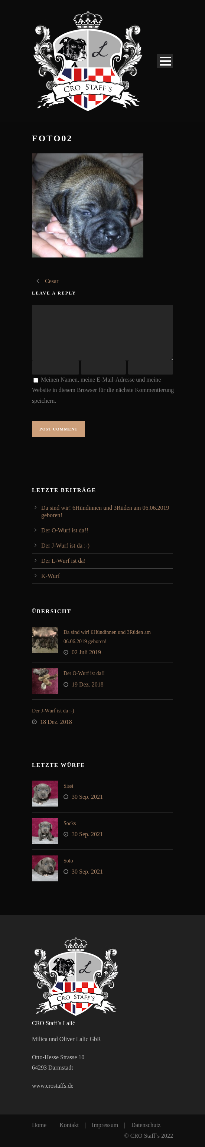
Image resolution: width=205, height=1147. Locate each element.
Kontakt (69, 1125)
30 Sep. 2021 (87, 797)
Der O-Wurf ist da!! (64, 530)
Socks (70, 823)
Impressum (105, 1125)
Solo (68, 861)
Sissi (68, 786)
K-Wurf (50, 576)
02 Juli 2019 (86, 652)
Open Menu (165, 61)
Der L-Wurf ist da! (63, 561)
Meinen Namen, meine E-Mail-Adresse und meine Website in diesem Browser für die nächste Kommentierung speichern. (103, 390)
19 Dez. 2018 (88, 684)
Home (39, 1125)
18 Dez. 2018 (56, 722)
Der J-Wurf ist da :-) (65, 545)
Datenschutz (145, 1125)
